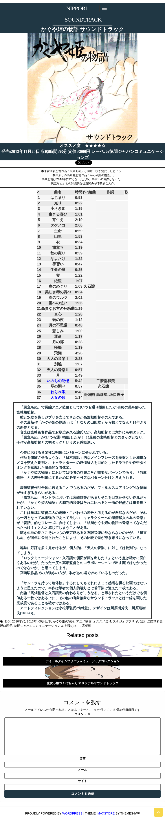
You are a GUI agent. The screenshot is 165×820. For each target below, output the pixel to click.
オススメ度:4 (102, 621)
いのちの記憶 (58, 381)
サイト (82, 781)
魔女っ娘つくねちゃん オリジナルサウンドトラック (82, 683)
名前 (82, 758)
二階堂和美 (155, 621)
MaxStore (106, 813)
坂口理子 (6, 626)
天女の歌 (57, 397)
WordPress (72, 813)
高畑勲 (86, 626)
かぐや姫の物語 (63, 621)
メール (82, 769)
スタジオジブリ (123, 621)
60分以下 (44, 621)
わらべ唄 (57, 392)
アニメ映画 (84, 621)
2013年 (32, 621)
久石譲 (140, 621)
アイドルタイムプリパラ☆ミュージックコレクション (82, 661)
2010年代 (18, 621)
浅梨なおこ (73, 626)
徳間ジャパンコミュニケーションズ (38, 626)
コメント (82, 714)
